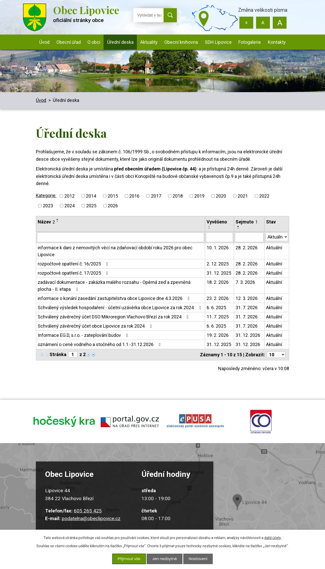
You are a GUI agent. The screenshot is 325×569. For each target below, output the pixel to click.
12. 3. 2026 (247, 298)
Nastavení (197, 559)
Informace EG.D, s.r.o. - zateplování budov (84, 335)
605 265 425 (88, 514)
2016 (134, 196)
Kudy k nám (258, 498)
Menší (246, 22)
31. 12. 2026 (248, 335)
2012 (69, 196)
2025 (91, 205)
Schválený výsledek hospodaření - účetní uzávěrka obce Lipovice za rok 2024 (120, 307)
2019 (199, 196)
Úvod (44, 42)
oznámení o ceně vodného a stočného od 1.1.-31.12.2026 (100, 344)
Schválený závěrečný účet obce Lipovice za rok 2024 (96, 326)
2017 (156, 196)
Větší (279, 22)
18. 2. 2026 (218, 282)
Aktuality (149, 42)
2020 (221, 196)
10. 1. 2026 (218, 247)
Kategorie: (46, 195)
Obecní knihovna (181, 42)
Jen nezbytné (164, 559)
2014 (91, 196)
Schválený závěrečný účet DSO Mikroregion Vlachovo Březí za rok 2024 (114, 316)
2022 (264, 196)
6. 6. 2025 (216, 307)
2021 (243, 196)
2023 (48, 205)
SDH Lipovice (218, 42)
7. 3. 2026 (245, 282)
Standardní (263, 22)
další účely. (272, 538)
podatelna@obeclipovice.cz (91, 521)
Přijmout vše (129, 559)
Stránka (57, 354)
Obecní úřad (68, 42)
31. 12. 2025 (219, 273)
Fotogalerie (249, 42)
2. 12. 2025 (218, 263)
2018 (177, 196)
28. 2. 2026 (247, 247)
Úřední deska (120, 42)
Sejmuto (247, 221)
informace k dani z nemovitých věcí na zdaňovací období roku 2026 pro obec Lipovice (115, 251)
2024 (69, 205)
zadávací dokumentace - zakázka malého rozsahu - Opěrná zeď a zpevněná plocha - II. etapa (114, 286)
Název (46, 221)
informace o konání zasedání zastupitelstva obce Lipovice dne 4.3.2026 (115, 298)
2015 (113, 196)
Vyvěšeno (217, 221)
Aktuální (274, 247)
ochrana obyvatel (261, 423)
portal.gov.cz (129, 423)
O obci (93, 42)
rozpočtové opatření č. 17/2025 (74, 273)
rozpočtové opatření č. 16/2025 (74, 263)
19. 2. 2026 (218, 335)
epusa (195, 423)
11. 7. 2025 (218, 316)
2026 (113, 205)
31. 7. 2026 (247, 307)
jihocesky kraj (64, 423)
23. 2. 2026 (218, 298)
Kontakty (277, 42)
